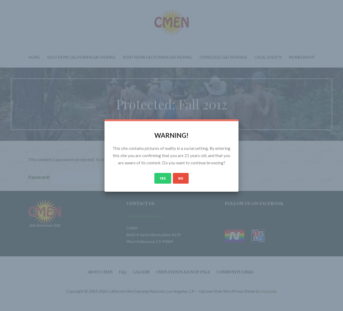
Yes (163, 178)
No (180, 178)
